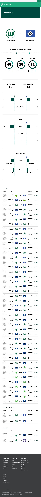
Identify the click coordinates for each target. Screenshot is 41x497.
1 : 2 (20, 195)
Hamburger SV (30, 195)
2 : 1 (20, 214)
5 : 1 (20, 343)
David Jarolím (30, 163)
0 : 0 (20, 209)
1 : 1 (20, 229)
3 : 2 (20, 367)
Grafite (12, 172)
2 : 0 (20, 238)
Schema (36, 195)
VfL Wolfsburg (11, 195)
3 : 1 (20, 334)
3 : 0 (20, 295)
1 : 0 (20, 219)
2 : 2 (20, 305)
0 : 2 (20, 233)
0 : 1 (20, 200)
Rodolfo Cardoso (31, 172)
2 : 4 (20, 286)
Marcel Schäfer (10, 163)
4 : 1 (20, 386)
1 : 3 (20, 205)
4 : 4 (20, 372)
